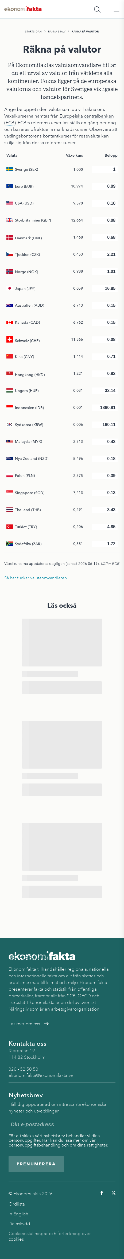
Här (45, 1140)
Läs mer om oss (29, 1024)
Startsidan (33, 31)
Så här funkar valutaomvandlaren (35, 578)
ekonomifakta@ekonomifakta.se (41, 1075)
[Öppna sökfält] (97, 9)
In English (18, 1214)
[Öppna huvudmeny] (116, 9)
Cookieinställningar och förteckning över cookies (50, 1236)
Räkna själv (56, 31)
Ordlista (17, 1204)
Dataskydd (19, 1224)
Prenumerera (36, 1163)
